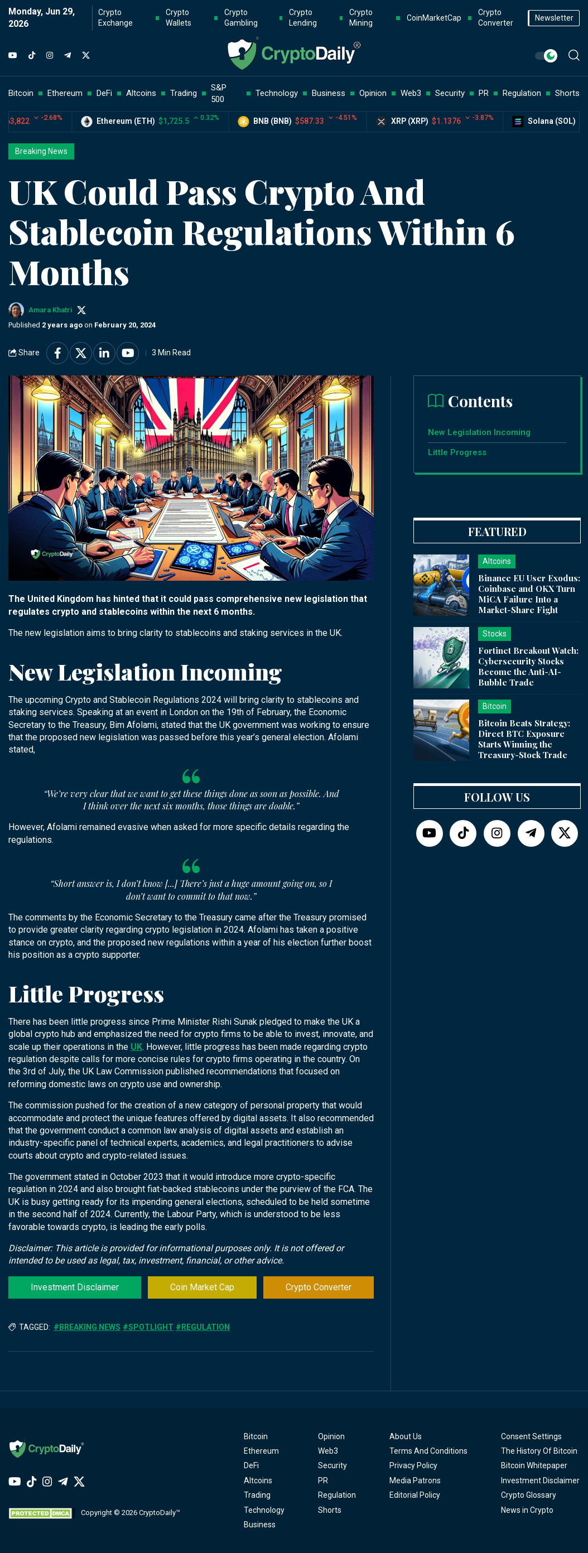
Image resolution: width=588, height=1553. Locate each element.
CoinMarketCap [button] (434, 17)
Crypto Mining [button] (361, 18)
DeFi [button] (104, 93)
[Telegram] (67, 55)
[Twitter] (86, 55)
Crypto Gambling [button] (241, 18)
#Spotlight (148, 1327)
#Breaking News (87, 1327)
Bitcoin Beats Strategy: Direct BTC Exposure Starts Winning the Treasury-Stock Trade (524, 738)
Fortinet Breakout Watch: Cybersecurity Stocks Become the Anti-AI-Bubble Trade (528, 666)
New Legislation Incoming (480, 432)
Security (332, 1465)
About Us (405, 1436)
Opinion (331, 1436)
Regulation (337, 1495)
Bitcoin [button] (20, 93)
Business (260, 1524)
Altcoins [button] (141, 93)
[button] (574, 55)
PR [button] (484, 93)
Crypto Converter (318, 1287)
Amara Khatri (50, 310)
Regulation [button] (522, 93)
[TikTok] (31, 55)
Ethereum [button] (65, 93)
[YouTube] (12, 55)
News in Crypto (527, 1510)
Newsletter (554, 17)
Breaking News (41, 151)
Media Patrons (415, 1480)
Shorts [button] (567, 93)
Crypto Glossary (528, 1495)
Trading (257, 1495)
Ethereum (261, 1450)
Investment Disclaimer (75, 1287)
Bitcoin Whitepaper (534, 1465)
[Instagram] (49, 55)
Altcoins (258, 1480)
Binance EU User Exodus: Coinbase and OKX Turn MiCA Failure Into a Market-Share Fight (529, 593)
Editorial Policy (414, 1495)
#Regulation (203, 1327)
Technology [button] (277, 93)
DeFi (251, 1465)
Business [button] (328, 93)
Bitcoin (256, 1436)
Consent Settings (531, 1436)
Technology (264, 1510)
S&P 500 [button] (218, 93)
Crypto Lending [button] (303, 18)
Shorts (329, 1510)
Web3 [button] (411, 93)
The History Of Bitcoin (539, 1450)
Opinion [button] (373, 93)
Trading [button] (183, 93)
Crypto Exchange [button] (115, 18)
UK (136, 1046)
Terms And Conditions (428, 1450)
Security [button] (450, 93)
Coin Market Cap (202, 1287)
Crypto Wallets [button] (178, 18)
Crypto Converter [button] (495, 18)
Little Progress (458, 452)
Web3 (328, 1450)
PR (323, 1480)
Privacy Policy (413, 1465)
